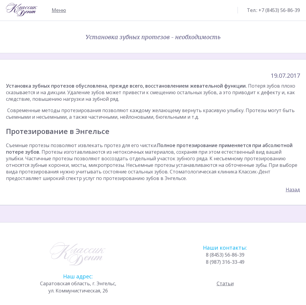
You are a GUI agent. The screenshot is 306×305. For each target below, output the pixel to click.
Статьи (225, 289)
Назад (293, 189)
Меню (59, 10)
